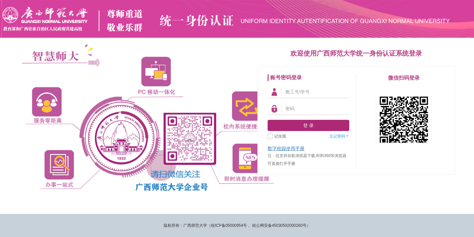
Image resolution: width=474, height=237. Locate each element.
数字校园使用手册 (286, 148)
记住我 (280, 136)
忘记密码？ (339, 136)
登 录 (308, 125)
